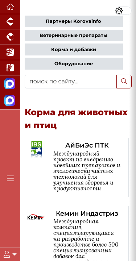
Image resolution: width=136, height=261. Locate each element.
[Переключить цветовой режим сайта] (123, 11)
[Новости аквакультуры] (10, 52)
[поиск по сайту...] (71, 81)
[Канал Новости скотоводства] (10, 83)
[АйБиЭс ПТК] (78, 167)
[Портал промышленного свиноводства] (10, 21)
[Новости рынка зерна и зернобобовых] (10, 67)
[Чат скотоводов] (10, 100)
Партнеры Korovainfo (73, 21)
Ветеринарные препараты (73, 35)
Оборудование (73, 63)
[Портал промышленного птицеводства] (10, 37)
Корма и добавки (73, 49)
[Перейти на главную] (10, 7)
